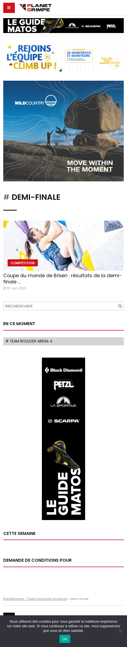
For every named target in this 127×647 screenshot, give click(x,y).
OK (64, 639)
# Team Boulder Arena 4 (28, 341)
